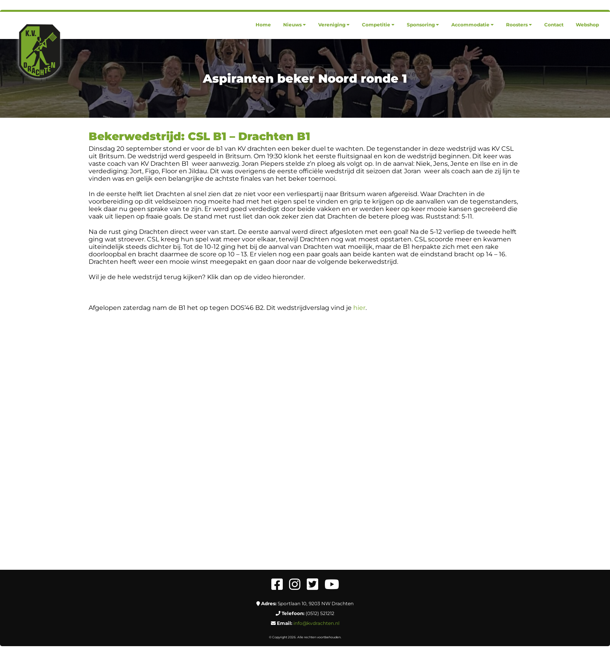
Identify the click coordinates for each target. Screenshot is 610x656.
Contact (554, 25)
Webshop (587, 25)
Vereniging (334, 25)
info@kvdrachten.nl (316, 623)
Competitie (378, 25)
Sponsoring (423, 25)
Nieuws (294, 25)
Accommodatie (472, 25)
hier (359, 307)
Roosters (519, 25)
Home (263, 25)
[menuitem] (263, 25)
